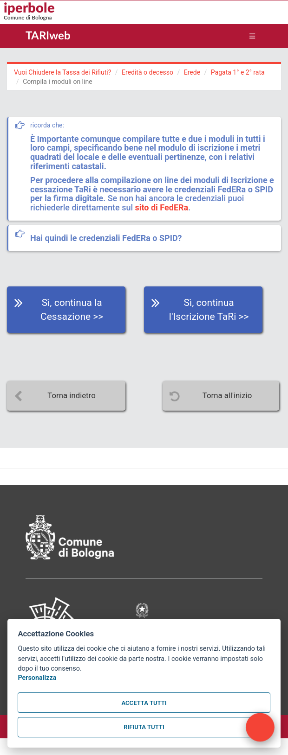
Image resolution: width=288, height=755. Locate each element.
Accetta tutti (143, 702)
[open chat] (260, 727)
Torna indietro (71, 395)
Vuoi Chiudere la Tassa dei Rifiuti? (62, 72)
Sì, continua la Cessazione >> (71, 309)
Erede (192, 72)
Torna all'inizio (227, 395)
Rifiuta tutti (144, 726)
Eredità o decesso (147, 72)
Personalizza (37, 678)
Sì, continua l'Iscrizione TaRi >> (209, 309)
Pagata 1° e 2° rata (238, 72)
